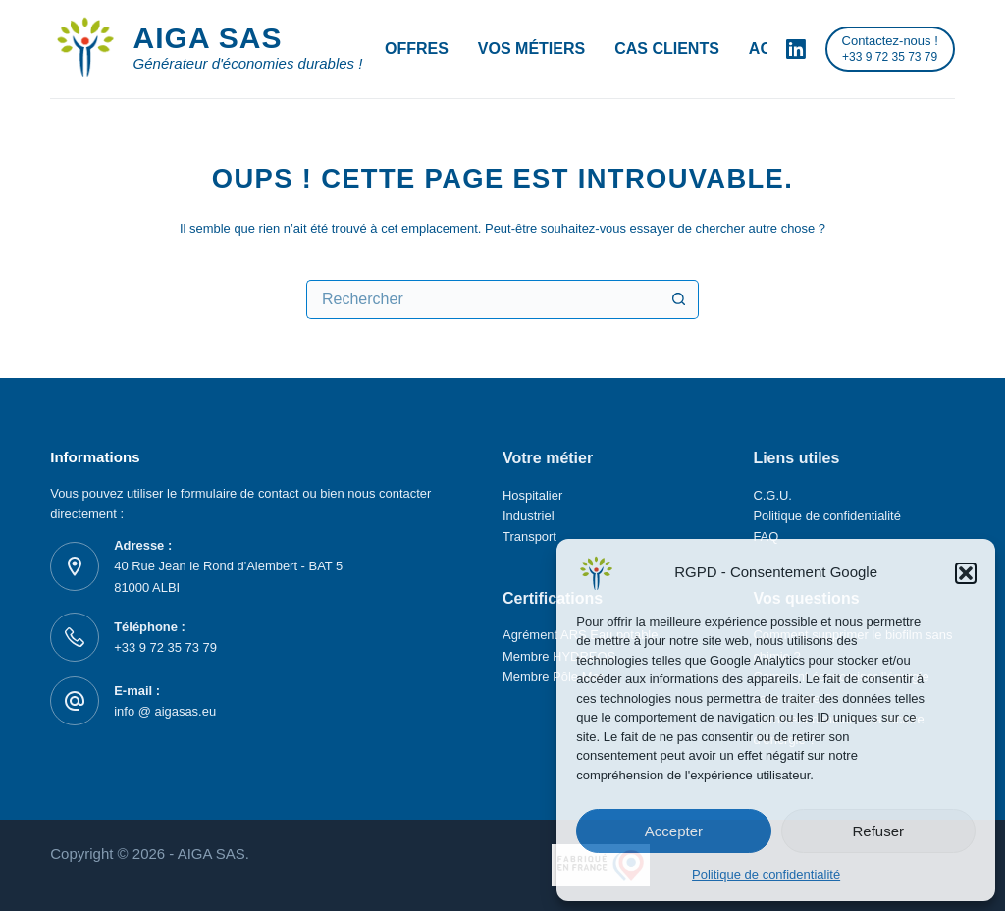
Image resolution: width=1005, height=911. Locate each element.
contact (280, 493)
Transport (529, 536)
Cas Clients (666, 48)
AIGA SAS (208, 38)
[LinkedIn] (796, 49)
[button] (966, 573)
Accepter (674, 831)
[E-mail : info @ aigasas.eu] (74, 700)
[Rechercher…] (483, 299)
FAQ (765, 536)
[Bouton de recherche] (679, 299)
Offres (417, 48)
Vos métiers (531, 48)
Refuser (879, 831)
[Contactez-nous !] (890, 49)
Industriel (528, 516)
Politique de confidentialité (766, 874)
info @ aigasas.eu (165, 711)
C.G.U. (772, 495)
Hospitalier (532, 495)
